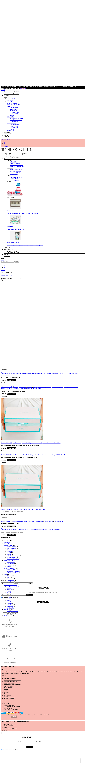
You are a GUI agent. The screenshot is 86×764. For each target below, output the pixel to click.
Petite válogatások (12, 569)
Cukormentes (14, 126)
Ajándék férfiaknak (16, 165)
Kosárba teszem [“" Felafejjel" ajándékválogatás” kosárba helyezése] (11, 380)
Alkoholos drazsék (18, 455)
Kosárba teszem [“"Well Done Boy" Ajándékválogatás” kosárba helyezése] (11, 534)
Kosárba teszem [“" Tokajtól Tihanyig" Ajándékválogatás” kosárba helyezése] (11, 393)
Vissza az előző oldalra (6, 275)
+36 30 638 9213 (8, 703)
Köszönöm (48, 387)
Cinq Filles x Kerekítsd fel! (10, 681)
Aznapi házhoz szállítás (13, 242)
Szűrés (30, 583)
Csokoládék (25, 443)
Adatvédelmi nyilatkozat (10, 728)
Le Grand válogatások (57, 387)
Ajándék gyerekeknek (17, 166)
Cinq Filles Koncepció (9, 697)
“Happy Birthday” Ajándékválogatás (12, 512)
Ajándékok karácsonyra (10, 678)
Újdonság (7, 132)
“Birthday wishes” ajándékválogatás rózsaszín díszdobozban (20, 445)
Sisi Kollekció (14, 121)
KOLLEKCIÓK (10, 117)
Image (46, 189)
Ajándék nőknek (15, 163)
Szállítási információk (9, 725)
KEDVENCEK (10, 101)
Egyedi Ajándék (8, 249)
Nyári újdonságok (8, 686)
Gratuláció (29, 387)
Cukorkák (9, 549)
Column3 (10, 175)
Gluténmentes (14, 127)
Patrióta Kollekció (16, 120)
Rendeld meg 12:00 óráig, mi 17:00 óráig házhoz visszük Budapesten (25, 245)
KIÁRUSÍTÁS (7, 95)
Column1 (9, 160)
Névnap (66, 387)
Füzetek (9, 553)
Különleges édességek (13, 559)
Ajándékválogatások (17, 169)
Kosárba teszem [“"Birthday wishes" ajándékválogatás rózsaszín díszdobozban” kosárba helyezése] (11, 448)
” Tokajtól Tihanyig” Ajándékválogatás (13, 391)
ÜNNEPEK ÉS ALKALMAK (13, 104)
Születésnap (12, 388)
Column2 (10, 168)
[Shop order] (10, 278)
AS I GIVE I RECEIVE (6, 139)
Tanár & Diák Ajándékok (11, 157)
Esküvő (9, 588)
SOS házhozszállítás (9, 698)
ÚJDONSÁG (57, 443)
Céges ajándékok (12, 251)
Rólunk (6, 135)
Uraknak (12, 115)
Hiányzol (22, 373)
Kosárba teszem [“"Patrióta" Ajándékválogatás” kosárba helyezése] (11, 526)
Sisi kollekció (14, 174)
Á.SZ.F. (5, 727)
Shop (5, 97)
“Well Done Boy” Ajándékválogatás (12, 532)
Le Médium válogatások (52, 373)
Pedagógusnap (5, 388)
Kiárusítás (13, 162)
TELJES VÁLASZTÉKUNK (16, 177)
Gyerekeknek (14, 109)
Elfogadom (23, 88)
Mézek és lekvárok (11, 557)
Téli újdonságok (8, 687)
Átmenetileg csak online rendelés (12, 680)
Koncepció (10, 226)
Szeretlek (9, 603)
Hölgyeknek (13, 111)
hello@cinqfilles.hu (9, 705)
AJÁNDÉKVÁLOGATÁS (13, 103)
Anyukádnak (14, 107)
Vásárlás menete (8, 724)
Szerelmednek (14, 112)
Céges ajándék (8, 133)
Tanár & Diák (14, 114)
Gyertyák (9, 554)
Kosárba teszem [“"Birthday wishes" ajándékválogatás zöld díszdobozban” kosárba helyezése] (11, 460)
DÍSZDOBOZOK (11, 130)
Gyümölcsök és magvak (13, 556)
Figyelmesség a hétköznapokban (12, 684)
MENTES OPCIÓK (11, 123)
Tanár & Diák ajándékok (11, 94)
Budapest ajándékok (16, 118)
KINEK (8, 106)
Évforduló (15, 387)
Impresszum (7, 730)
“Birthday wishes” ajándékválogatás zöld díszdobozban (19, 457)
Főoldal (3, 270)
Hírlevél (6, 146)
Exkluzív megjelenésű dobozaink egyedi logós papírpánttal (22, 213)
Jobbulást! (35, 373)
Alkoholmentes (15, 124)
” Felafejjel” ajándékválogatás (10, 377)
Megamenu (10, 197)
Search (16, 91)
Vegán (12, 129)
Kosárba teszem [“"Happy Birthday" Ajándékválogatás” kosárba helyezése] (11, 514)
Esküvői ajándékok (13, 252)
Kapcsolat (7, 137)
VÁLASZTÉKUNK (11, 98)
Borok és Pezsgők (11, 546)
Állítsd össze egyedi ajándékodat (15, 229)
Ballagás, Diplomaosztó (19, 529)
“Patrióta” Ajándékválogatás (10, 524)
